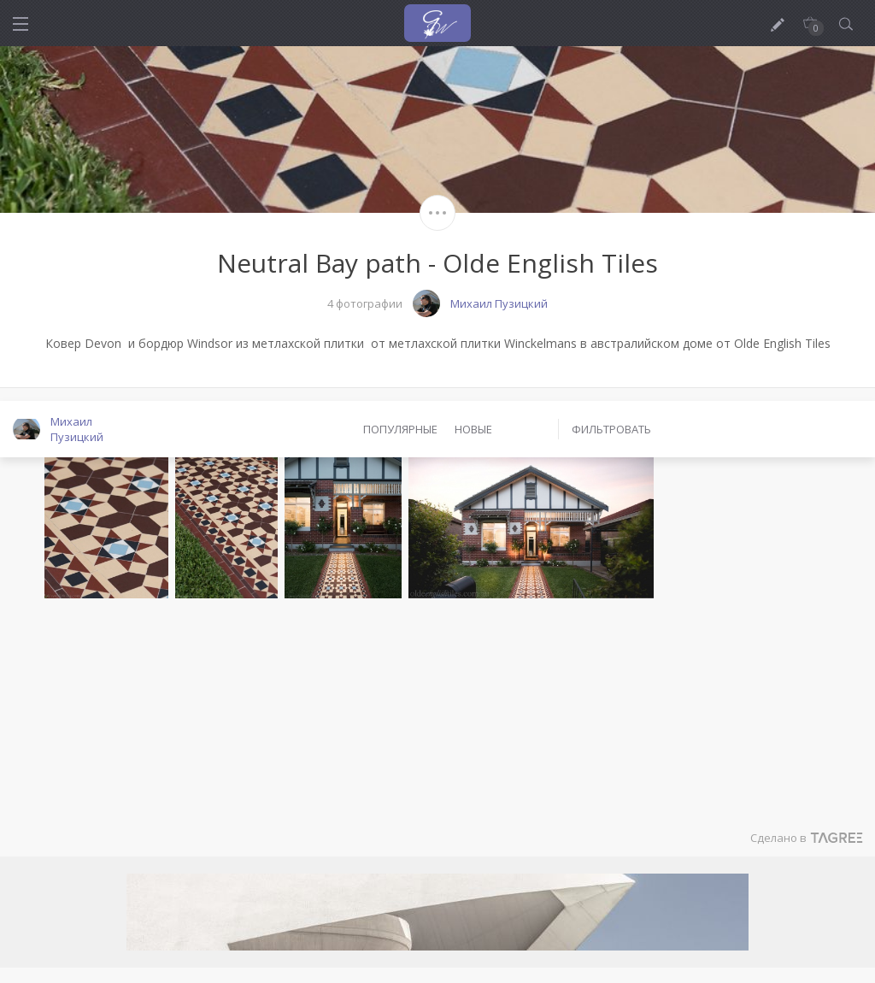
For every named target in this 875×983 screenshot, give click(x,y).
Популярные (400, 429)
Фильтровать (611, 429)
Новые (473, 429)
